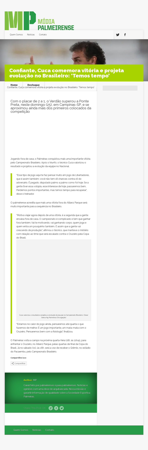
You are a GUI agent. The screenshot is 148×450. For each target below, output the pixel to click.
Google (50, 408)
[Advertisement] (51, 137)
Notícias (31, 34)
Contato (43, 34)
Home (14, 85)
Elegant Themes (105, 442)
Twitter (61, 408)
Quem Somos (16, 34)
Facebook (56, 408)
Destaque (33, 85)
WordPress (136, 442)
